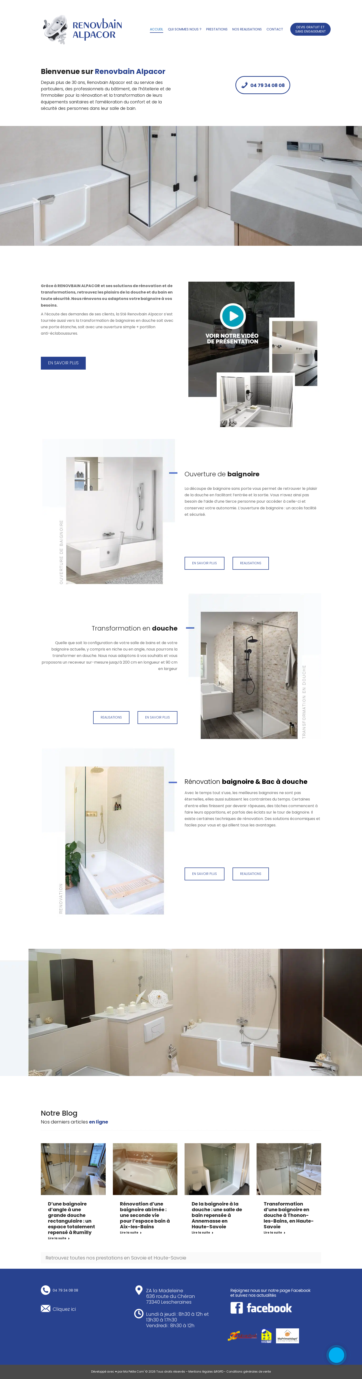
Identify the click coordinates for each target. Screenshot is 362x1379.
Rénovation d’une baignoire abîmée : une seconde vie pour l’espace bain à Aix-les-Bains (145, 1215)
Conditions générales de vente (248, 1371)
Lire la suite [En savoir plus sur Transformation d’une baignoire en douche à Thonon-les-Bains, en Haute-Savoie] (275, 1232)
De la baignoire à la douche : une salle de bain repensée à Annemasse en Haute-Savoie (217, 1215)
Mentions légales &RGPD (205, 1371)
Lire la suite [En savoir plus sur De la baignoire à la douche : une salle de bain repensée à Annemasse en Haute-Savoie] (203, 1232)
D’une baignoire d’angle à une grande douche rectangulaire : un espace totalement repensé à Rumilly (71, 1218)
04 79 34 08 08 (263, 85)
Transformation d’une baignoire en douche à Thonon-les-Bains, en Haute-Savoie (289, 1215)
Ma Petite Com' (133, 1371)
